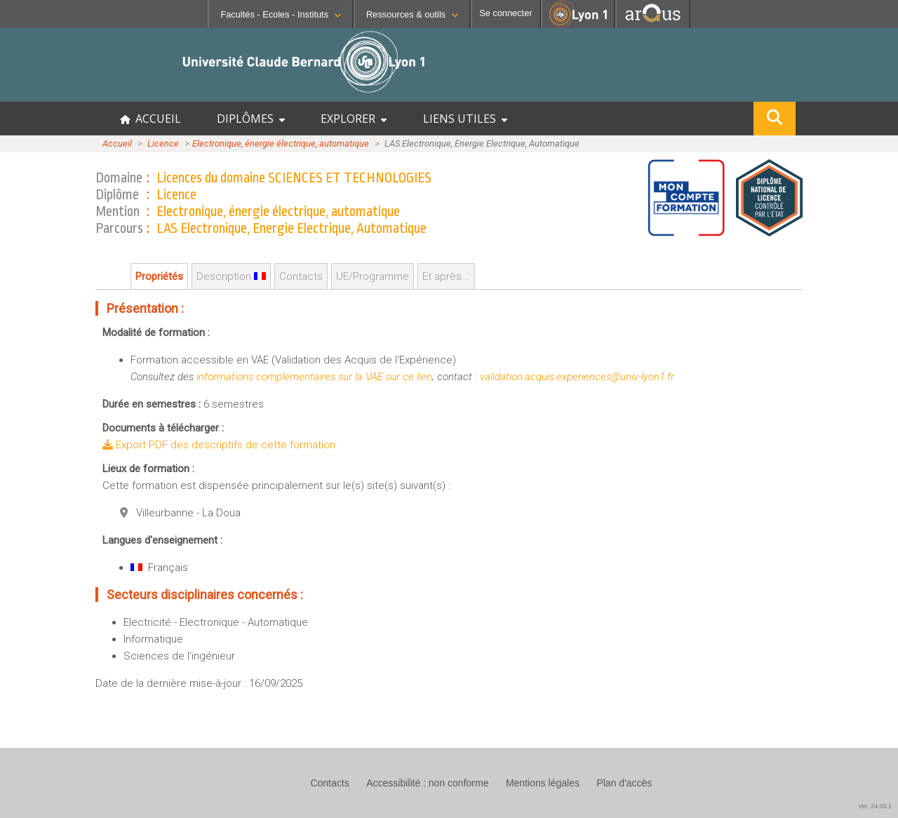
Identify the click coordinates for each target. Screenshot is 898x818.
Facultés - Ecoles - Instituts (280, 14)
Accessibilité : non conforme (427, 783)
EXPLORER (354, 118)
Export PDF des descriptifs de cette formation (218, 444)
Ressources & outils (412, 14)
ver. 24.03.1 (875, 806)
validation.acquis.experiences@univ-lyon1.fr (577, 376)
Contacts (301, 276)
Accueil (117, 143)
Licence (163, 143)
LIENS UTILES (465, 118)
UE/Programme (372, 276)
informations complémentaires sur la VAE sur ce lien (314, 376)
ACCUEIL (150, 118)
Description (231, 276)
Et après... (446, 276)
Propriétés (159, 276)
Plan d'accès (624, 783)
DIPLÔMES (251, 118)
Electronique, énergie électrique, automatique (280, 143)
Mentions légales (542, 783)
